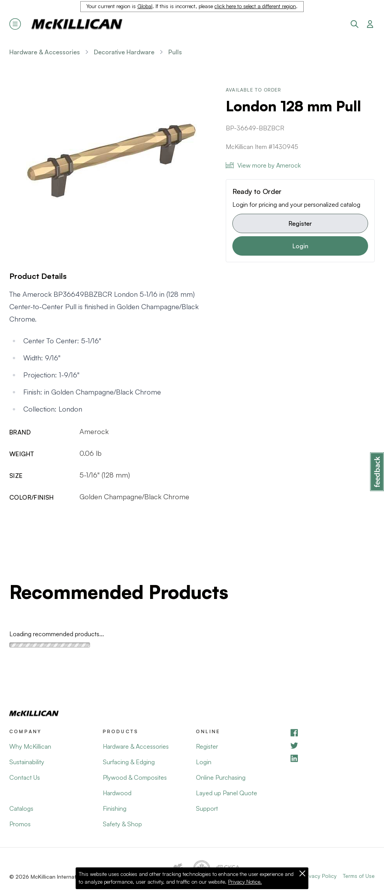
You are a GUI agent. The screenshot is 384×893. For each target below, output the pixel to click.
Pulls (175, 52)
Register (300, 223)
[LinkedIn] (332, 758)
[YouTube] (332, 745)
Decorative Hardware (124, 52)
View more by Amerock (263, 165)
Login (300, 246)
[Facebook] (332, 732)
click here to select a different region (255, 6)
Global (144, 6)
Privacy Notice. (245, 882)
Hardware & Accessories (44, 52)
